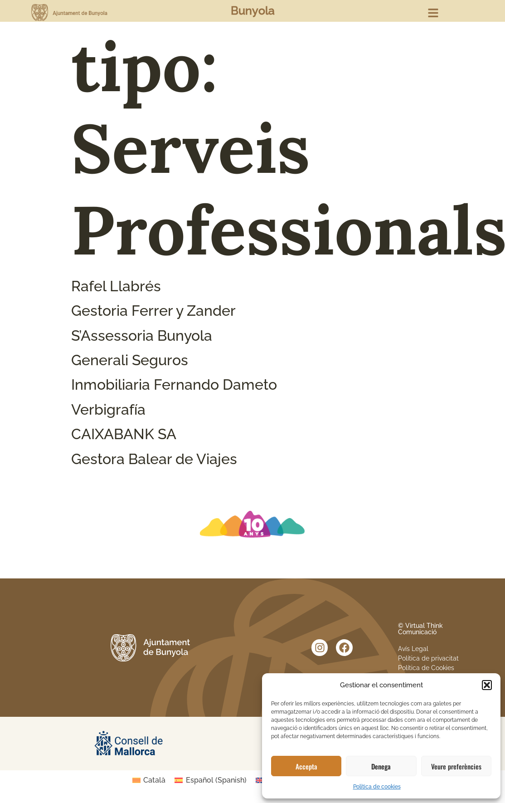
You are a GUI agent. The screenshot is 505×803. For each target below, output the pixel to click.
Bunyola (253, 10)
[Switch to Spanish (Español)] (210, 780)
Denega (381, 766)
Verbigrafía (108, 409)
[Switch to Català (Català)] (149, 780)
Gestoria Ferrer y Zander (153, 310)
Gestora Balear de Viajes (154, 458)
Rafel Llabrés (116, 286)
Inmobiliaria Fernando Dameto (174, 384)
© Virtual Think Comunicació (420, 629)
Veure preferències (456, 766)
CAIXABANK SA (123, 434)
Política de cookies (377, 786)
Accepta (306, 766)
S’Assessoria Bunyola (141, 335)
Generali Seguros (129, 360)
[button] (486, 685)
